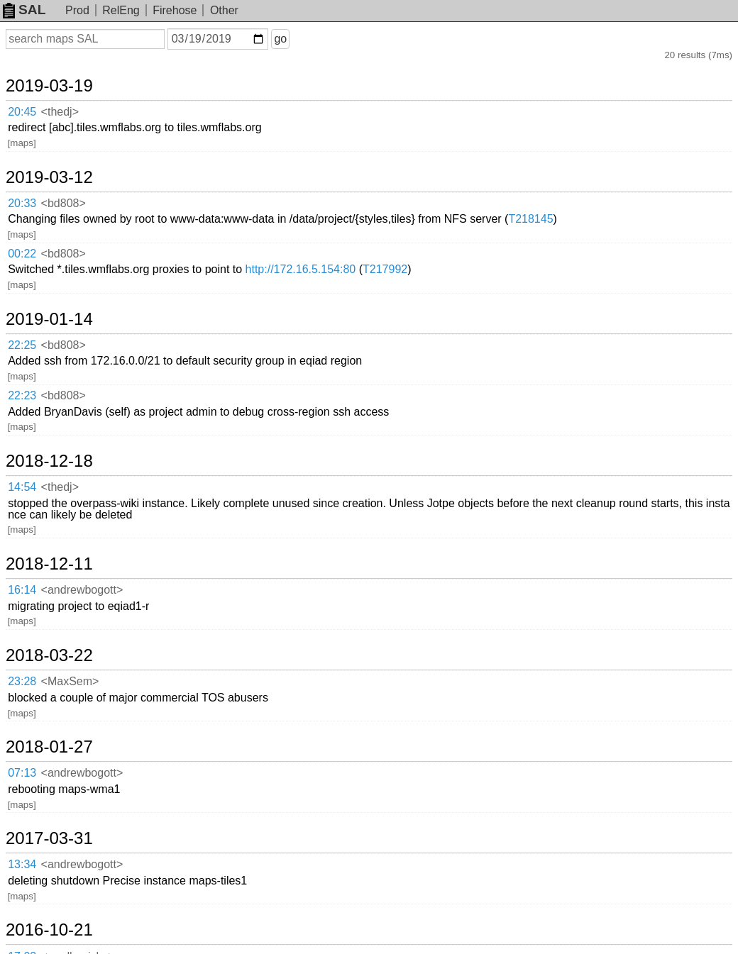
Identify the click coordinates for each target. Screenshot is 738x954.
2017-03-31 (49, 838)
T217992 (385, 269)
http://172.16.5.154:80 (301, 269)
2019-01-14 (49, 319)
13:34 (22, 864)
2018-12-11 (49, 564)
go (280, 39)
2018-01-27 (49, 747)
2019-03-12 (49, 177)
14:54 (22, 487)
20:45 (22, 112)
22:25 (22, 345)
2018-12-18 (49, 461)
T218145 (530, 219)
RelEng (120, 10)
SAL (24, 9)
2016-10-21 (49, 930)
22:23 (22, 395)
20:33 (22, 203)
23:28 (22, 681)
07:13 (22, 773)
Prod (77, 10)
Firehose (175, 10)
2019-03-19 (49, 85)
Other (224, 10)
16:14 (22, 590)
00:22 (22, 254)
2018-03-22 (49, 655)
